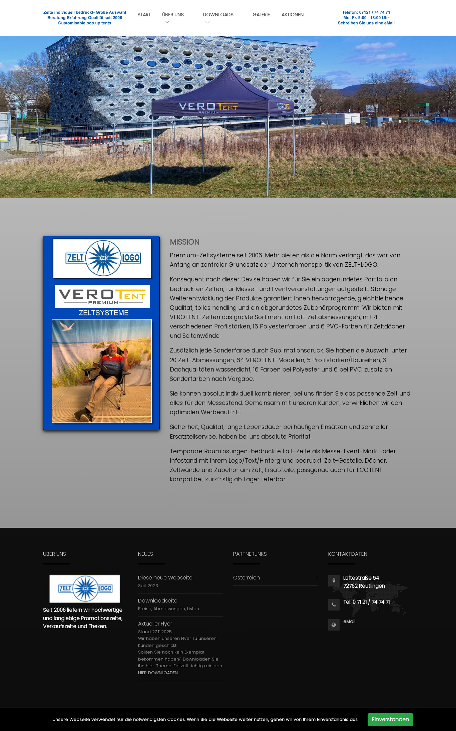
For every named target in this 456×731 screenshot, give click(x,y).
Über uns (173, 17)
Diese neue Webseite (165, 577)
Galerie (261, 14)
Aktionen (293, 14)
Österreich (246, 577)
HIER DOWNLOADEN (158, 673)
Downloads (218, 17)
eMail (349, 622)
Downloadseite (157, 600)
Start (144, 14)
